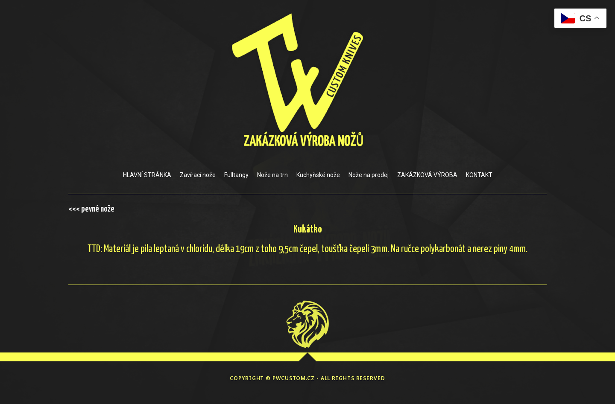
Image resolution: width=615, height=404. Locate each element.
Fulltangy (236, 174)
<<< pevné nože (91, 209)
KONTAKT (479, 174)
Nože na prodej (368, 174)
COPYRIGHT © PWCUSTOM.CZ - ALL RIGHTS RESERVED (307, 378)
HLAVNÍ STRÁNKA (147, 174)
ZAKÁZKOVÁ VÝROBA (427, 174)
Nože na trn (272, 174)
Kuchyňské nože (318, 174)
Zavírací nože (198, 174)
